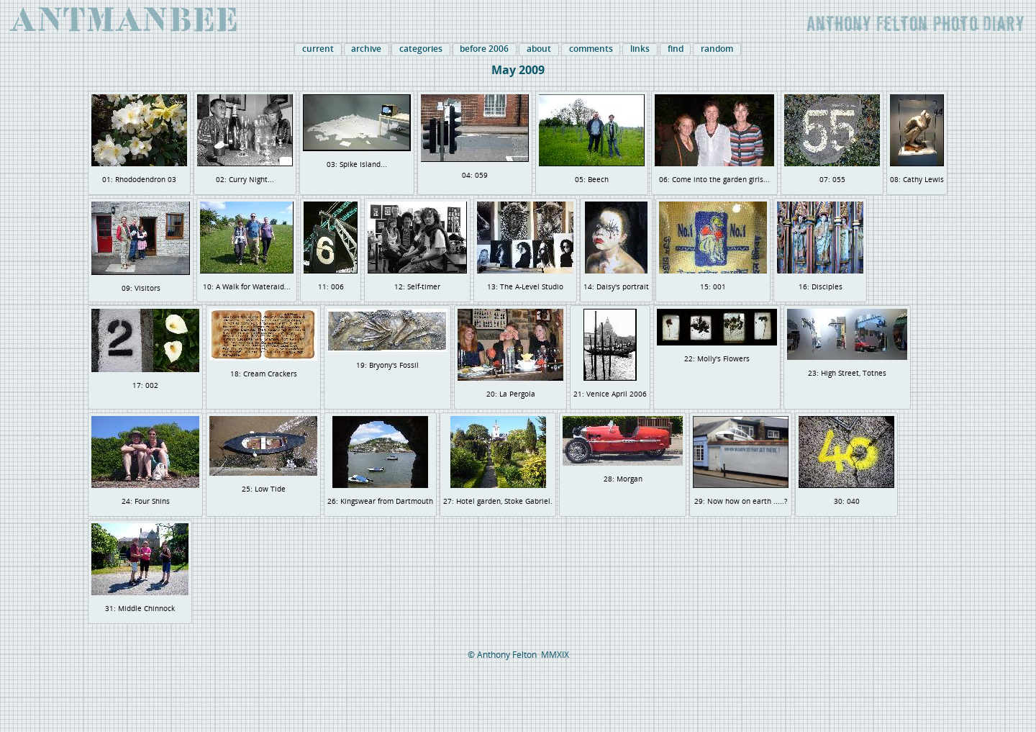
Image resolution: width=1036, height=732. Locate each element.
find (675, 49)
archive (366, 49)
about (539, 49)
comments (591, 49)
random (717, 49)
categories (420, 49)
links (640, 49)
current (318, 49)
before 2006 (484, 49)
